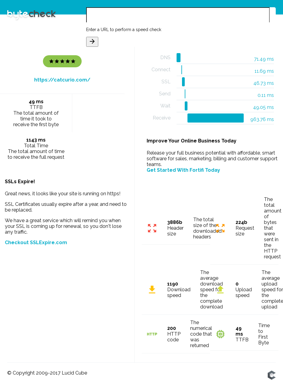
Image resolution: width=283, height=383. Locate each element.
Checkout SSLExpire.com (36, 242)
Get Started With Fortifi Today (183, 170)
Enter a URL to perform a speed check (123, 29)
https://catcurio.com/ (62, 80)
